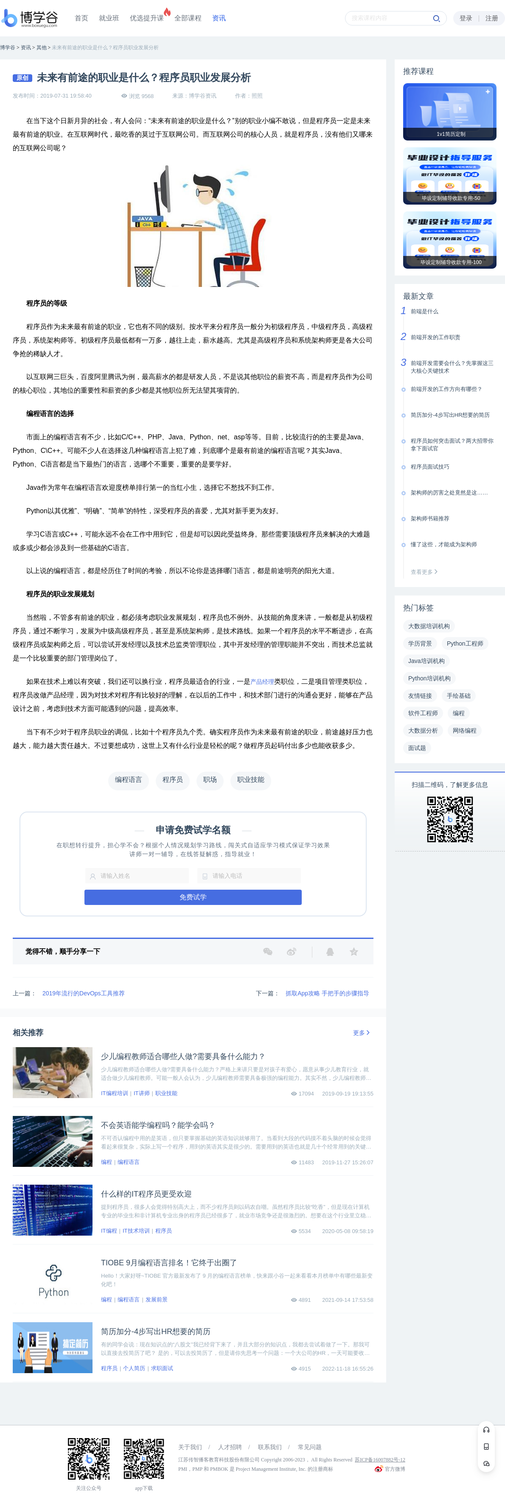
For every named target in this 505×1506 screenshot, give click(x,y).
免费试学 (193, 897)
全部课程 (188, 18)
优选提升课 (147, 18)
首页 (81, 18)
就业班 (109, 18)
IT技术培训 (136, 1231)
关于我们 (190, 1447)
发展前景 (157, 1299)
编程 (106, 1162)
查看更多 (426, 572)
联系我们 (270, 1447)
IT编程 (109, 1231)
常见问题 (310, 1447)
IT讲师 (142, 1093)
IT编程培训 (114, 1093)
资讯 (219, 18)
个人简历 (134, 1368)
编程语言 (129, 1162)
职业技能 (166, 1093)
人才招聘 (230, 1447)
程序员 (163, 1231)
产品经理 (262, 681)
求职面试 (162, 1368)
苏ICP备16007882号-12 (380, 1460)
